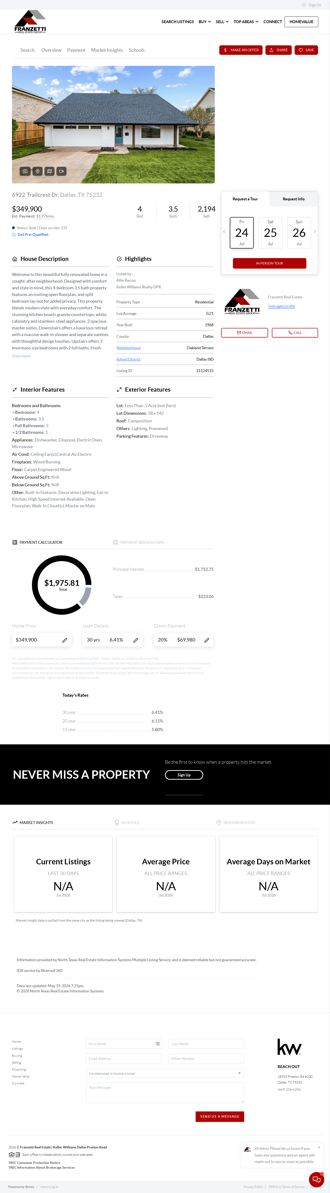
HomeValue (301, 22)
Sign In (311, 5)
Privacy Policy (253, 1187)
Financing (19, 1069)
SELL (222, 22)
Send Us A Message (219, 1116)
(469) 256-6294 (289, 1089)
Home (16, 1041)
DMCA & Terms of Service (287, 1187)
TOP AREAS (246, 22)
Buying (17, 1056)
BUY (205, 22)
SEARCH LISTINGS (178, 22)
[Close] (319, 1147)
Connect (18, 1083)
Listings (17, 1048)
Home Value (20, 1076)
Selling (16, 1062)
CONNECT (273, 22)
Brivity (29, 1187)
